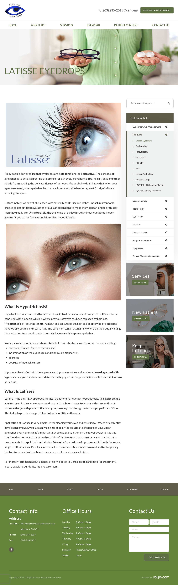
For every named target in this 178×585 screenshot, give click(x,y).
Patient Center (128, 489)
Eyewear (93, 25)
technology (139, 209)
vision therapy (141, 201)
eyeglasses (139, 250)
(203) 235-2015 (28, 534)
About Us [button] (38, 25)
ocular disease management (148, 258)
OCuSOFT (141, 157)
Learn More (140, 284)
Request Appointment (157, 10)
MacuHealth (142, 152)
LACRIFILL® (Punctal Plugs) (151, 185)
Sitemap (57, 577)
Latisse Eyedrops (145, 141)
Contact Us (160, 25)
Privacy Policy (47, 577)
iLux (138, 168)
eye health (139, 217)
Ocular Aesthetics (145, 174)
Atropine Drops (144, 179)
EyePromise (142, 146)
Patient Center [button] (126, 25)
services (137, 226)
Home (13, 25)
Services (66, 25)
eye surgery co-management (149, 127)
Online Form (140, 321)
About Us (39, 489)
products (138, 135)
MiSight (140, 163)
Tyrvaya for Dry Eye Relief (150, 190)
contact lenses (141, 234)
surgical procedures (143, 242)
